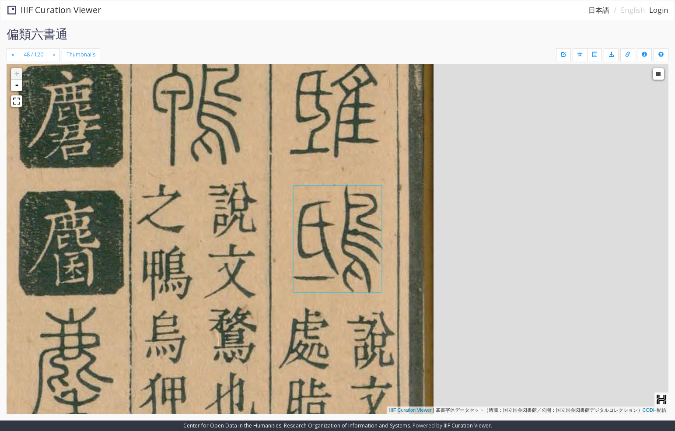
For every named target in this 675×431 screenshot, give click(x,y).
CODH (650, 410)
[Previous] (13, 54)
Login (658, 10)
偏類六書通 (37, 33)
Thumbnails (80, 54)
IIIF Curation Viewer (54, 10)
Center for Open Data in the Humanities (232, 425)
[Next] (54, 54)
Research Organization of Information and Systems (347, 425)
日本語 (598, 10)
